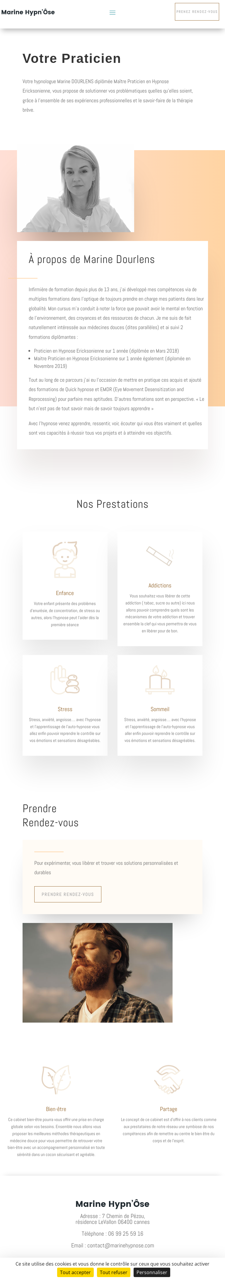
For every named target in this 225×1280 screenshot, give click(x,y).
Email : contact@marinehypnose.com (112, 1245)
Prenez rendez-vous (197, 11)
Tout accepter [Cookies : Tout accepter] (75, 1272)
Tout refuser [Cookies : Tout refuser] (113, 1272)
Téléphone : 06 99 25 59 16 (112, 1233)
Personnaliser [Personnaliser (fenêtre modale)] (152, 1272)
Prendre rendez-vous (68, 894)
